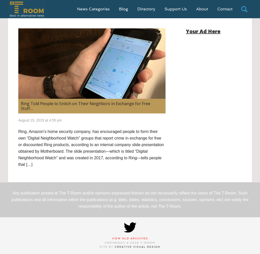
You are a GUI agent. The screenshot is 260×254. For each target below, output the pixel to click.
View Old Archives (130, 238)
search (244, 9)
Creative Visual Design (137, 246)
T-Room (26, 9)
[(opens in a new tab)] (92, 63)
